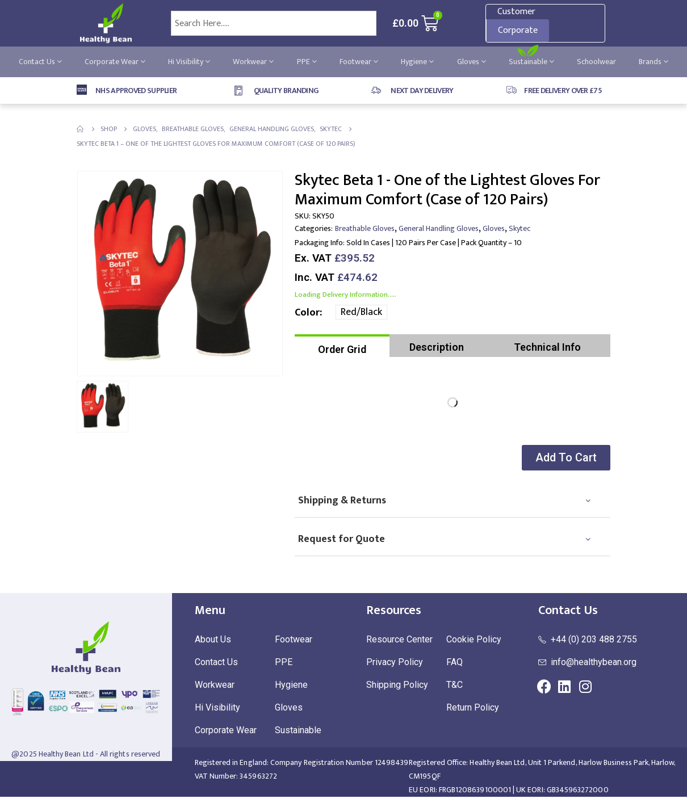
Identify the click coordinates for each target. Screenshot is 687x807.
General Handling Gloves (439, 228)
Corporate (518, 30)
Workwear (253, 61)
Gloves (471, 61)
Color (307, 312)
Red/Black (361, 312)
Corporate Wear (115, 61)
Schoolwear (596, 61)
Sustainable (531, 61)
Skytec (519, 228)
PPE (307, 61)
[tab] (342, 345)
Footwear (359, 61)
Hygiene (417, 61)
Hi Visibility (189, 61)
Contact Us (40, 61)
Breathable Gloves (365, 228)
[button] (564, 457)
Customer (516, 11)
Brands (653, 61)
